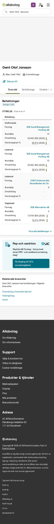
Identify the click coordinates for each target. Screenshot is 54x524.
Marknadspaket (10, 384)
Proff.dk (5, 490)
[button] (33, 5)
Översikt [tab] (12, 89)
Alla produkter (9, 398)
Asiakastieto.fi (8, 513)
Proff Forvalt (7, 504)
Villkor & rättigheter (12, 363)
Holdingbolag (8, 296)
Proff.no (5, 485)
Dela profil (10, 81)
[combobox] (29, 12)
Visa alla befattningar (40, 231)
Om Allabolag (9, 337)
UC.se (4, 508)
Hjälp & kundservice (12, 358)
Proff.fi (5, 494)
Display (6, 388)
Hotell (5, 300)
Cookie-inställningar (12, 367)
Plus (4, 393)
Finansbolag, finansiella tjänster (17, 292)
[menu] (48, 4)
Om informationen (11, 342)
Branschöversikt (10, 402)
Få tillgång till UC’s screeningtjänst (24, 263)
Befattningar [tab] (28, 89)
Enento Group (8, 448)
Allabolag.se (7, 499)
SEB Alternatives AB (39, 207)
